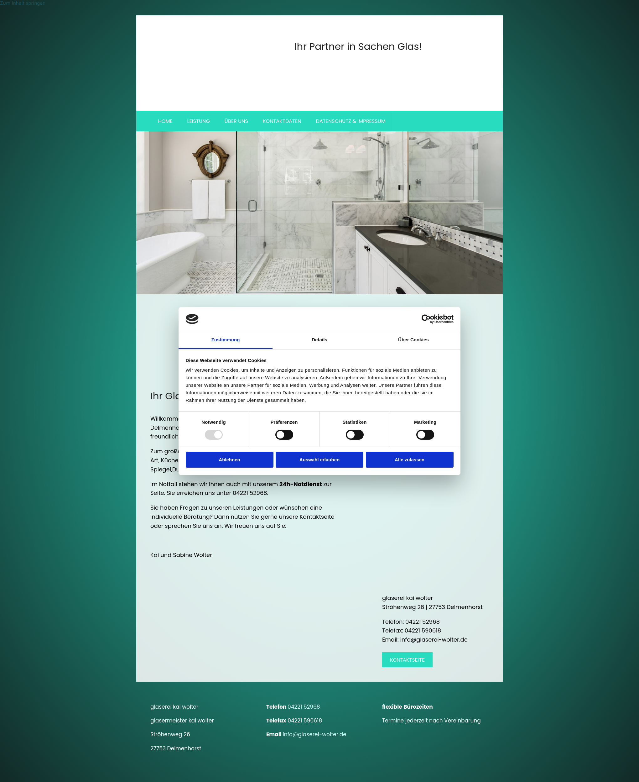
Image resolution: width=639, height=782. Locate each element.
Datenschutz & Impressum (353, 121)
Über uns (237, 121)
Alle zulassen (409, 459)
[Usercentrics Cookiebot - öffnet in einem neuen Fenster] (426, 319)
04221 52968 (304, 707)
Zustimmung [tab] (225, 339)
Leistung (199, 121)
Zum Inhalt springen (22, 3)
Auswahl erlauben (319, 459)
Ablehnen (229, 459)
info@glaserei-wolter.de (314, 735)
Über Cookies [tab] (413, 339)
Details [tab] (319, 339)
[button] (407, 660)
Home (165, 121)
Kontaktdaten (284, 121)
